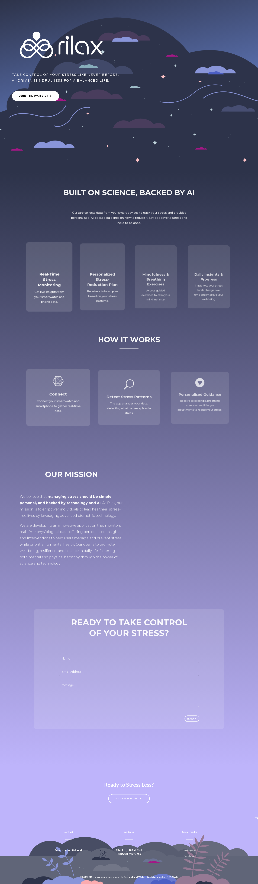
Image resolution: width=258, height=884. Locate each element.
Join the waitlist (127, 798)
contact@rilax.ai (72, 850)
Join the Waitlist (34, 95)
